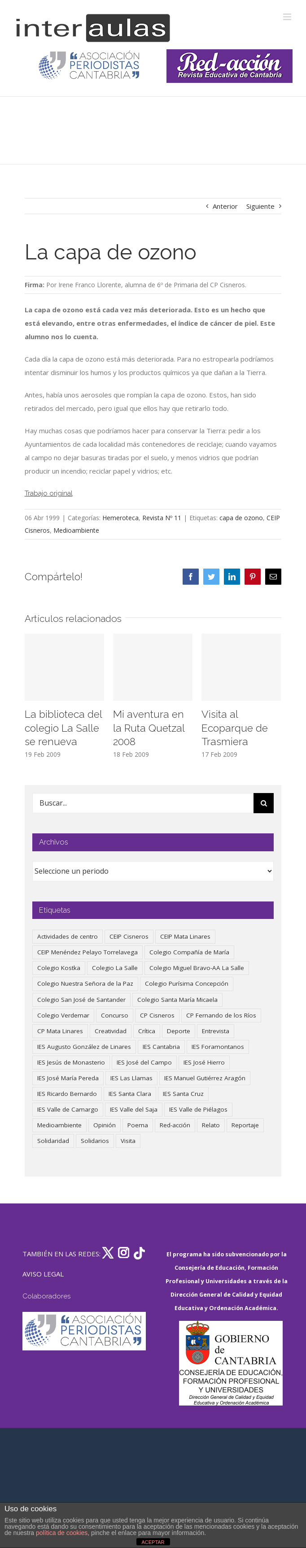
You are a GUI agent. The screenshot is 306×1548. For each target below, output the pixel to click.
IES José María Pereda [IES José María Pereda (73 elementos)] (68, 1078)
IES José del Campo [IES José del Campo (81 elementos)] (144, 1062)
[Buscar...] (143, 803)
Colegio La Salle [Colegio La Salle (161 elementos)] (115, 968)
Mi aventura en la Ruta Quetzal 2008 (148, 727)
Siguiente (260, 206)
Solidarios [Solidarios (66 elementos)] (95, 1141)
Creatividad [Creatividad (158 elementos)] (111, 1031)
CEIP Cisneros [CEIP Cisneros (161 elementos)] (129, 936)
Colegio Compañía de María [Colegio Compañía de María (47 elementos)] (189, 952)
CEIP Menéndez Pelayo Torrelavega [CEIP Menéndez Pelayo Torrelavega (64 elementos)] (87, 952)
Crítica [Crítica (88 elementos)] (146, 1031)
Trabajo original (49, 493)
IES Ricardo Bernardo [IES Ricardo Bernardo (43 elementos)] (67, 1094)
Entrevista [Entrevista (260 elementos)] (215, 1031)
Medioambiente (76, 530)
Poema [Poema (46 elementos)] (137, 1125)
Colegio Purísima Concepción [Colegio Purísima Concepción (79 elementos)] (186, 983)
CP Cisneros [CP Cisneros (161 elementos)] (157, 1015)
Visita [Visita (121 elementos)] (128, 1141)
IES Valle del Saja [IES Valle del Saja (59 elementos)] (133, 1109)
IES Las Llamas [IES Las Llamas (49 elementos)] (131, 1078)
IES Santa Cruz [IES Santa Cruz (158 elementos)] (183, 1094)
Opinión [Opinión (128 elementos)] (104, 1125)
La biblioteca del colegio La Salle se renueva (63, 727)
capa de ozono (241, 517)
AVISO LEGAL (43, 1273)
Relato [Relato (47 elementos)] (211, 1125)
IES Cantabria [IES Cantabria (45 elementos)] (161, 1047)
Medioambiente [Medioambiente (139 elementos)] (59, 1125)
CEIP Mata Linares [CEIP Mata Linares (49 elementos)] (185, 936)
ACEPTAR (152, 1542)
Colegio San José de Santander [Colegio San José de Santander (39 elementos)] (81, 1000)
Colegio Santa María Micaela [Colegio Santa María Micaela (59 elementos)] (177, 1000)
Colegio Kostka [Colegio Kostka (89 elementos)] (58, 968)
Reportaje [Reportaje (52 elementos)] (245, 1125)
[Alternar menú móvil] (288, 17)
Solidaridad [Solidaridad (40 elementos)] (53, 1141)
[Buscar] (264, 803)
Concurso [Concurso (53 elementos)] (114, 1015)
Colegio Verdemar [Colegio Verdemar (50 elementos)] (63, 1015)
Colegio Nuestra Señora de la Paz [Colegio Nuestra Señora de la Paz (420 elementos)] (85, 983)
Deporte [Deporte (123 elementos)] (178, 1031)
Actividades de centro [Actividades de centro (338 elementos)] (67, 936)
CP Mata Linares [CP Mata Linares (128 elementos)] (60, 1031)
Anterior (225, 206)
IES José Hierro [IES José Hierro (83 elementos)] (204, 1062)
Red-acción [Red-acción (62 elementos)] (175, 1125)
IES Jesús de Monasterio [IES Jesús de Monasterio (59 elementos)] (71, 1062)
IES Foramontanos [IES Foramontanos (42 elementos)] (218, 1047)
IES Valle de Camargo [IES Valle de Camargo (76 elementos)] (67, 1109)
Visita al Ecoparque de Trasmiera (234, 727)
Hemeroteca (120, 517)
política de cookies (61, 1532)
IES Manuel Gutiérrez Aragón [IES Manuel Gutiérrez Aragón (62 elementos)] (204, 1078)
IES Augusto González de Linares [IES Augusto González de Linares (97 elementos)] (84, 1047)
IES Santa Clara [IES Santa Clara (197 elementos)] (130, 1094)
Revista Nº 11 (161, 517)
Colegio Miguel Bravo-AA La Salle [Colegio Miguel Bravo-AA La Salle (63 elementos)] (196, 968)
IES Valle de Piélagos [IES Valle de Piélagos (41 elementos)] (198, 1109)
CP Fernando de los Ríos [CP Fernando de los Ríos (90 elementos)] (221, 1015)
